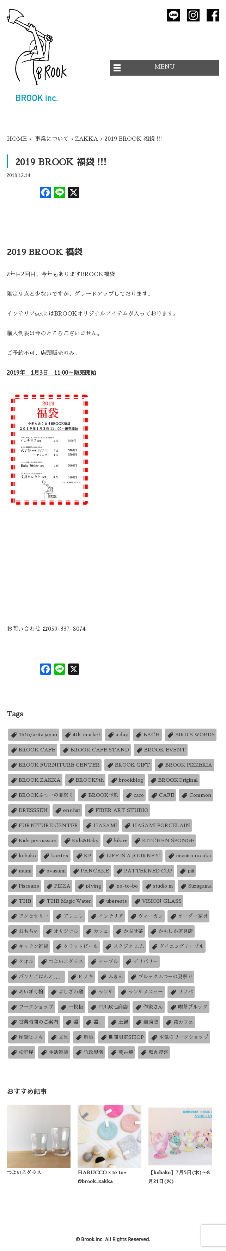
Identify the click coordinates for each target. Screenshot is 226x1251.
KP (83, 855)
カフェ (96, 931)
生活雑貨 (54, 1052)
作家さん (148, 1007)
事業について (52, 139)
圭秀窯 (146, 1022)
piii (186, 870)
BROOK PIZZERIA (184, 765)
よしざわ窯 (66, 992)
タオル (21, 961)
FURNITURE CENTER (44, 825)
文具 (59, 1037)
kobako (23, 855)
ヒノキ (81, 976)
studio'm (158, 886)
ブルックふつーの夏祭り (161, 976)
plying (89, 886)
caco (134, 795)
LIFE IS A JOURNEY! (129, 855)
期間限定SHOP (122, 1037)
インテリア (106, 916)
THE (20, 901)
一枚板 (71, 1007)
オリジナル (61, 931)
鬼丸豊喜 (154, 1052)
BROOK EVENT (160, 749)
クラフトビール (76, 946)
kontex (55, 855)
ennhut (67, 810)
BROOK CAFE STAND (95, 749)
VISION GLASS (157, 901)
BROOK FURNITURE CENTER (55, 765)
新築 (84, 1037)
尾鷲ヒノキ (26, 1037)
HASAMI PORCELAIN (156, 825)
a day (117, 734)
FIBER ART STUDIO (117, 810)
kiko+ (116, 840)
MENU (164, 67)
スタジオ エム (124, 946)
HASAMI (101, 825)
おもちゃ (24, 931)
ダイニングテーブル (177, 946)
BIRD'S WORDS (190, 734)
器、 (94, 1022)
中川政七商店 (109, 1007)
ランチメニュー (141, 992)
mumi (20, 870)
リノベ (181, 992)
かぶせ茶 (129, 931)
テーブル (104, 961)
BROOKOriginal (173, 780)
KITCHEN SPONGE (163, 840)
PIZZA (58, 886)
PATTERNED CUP (143, 870)
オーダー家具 (188, 916)
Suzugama (195, 886)
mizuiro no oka (189, 855)
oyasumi (52, 870)
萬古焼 (121, 1052)
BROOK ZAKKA (35, 780)
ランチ (101, 992)
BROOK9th (85, 780)
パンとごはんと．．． (36, 976)
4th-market (82, 734)
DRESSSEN (29, 810)
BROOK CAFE (32, 749)
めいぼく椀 (26, 992)
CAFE (162, 795)
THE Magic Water (64, 901)
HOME (17, 139)
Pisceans (24, 886)
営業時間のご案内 (34, 1022)
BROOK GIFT (128, 765)
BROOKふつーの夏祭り (41, 795)
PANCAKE (90, 870)
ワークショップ (31, 1007)
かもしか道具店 (171, 931)
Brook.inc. (92, 1239)
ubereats (112, 901)
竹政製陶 (89, 1052)
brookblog (126, 780)
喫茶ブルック (188, 1007)
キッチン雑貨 (29, 946)
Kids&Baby (81, 840)
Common (196, 795)
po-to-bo (123, 886)
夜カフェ (179, 1022)
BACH (147, 734)
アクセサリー (29, 916)
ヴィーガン (146, 916)
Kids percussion (33, 840)
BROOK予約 (99, 795)
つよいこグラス (61, 961)
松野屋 (21, 1052)
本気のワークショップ (179, 1037)
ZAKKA (86, 139)
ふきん (111, 976)
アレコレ (69, 916)
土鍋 (119, 1022)
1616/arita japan (33, 734)
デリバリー (141, 961)
